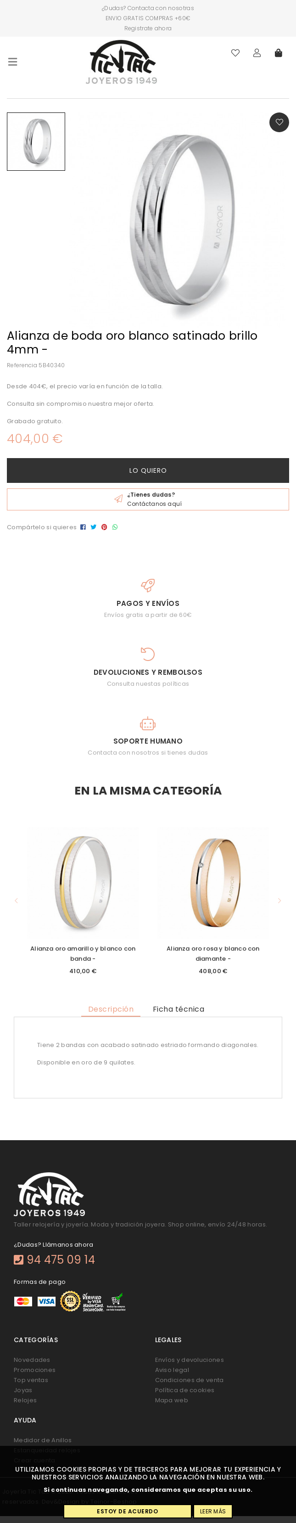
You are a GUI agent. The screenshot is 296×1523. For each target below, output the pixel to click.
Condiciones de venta (189, 1380)
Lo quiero (148, 470)
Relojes (25, 1400)
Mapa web (171, 1400)
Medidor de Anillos (43, 1440)
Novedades (32, 1359)
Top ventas (31, 1380)
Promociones (35, 1370)
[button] (16, 900)
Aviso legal (172, 1370)
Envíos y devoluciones (189, 1359)
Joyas (23, 1390)
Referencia (22, 365)
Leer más (213, 1511)
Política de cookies (185, 1390)
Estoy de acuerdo (127, 1511)
